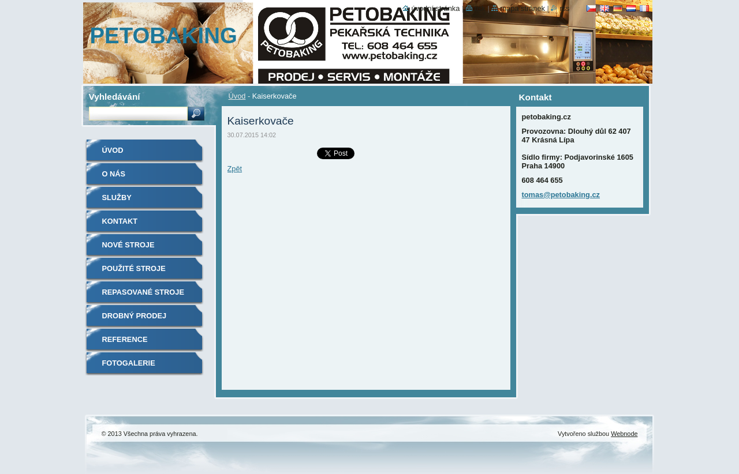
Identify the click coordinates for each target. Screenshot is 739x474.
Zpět (234, 168)
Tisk (480, 8)
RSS (564, 8)
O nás (114, 174)
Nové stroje (128, 244)
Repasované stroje (143, 292)
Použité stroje (134, 268)
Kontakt (120, 221)
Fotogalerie (128, 363)
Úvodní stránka (435, 8)
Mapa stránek (522, 8)
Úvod (237, 96)
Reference (125, 339)
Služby (117, 197)
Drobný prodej (134, 315)
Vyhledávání (114, 96)
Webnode (624, 433)
